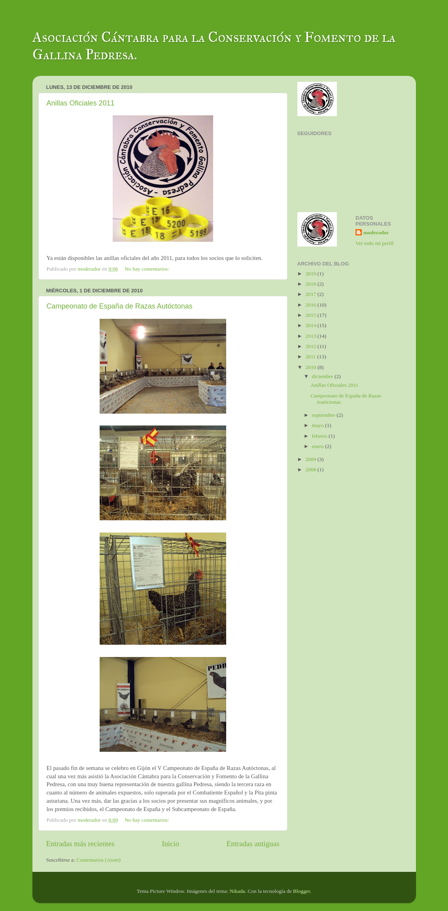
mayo (318, 425)
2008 (311, 469)
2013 (311, 336)
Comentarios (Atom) (98, 860)
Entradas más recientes (80, 843)
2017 (311, 294)
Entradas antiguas (253, 843)
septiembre (324, 415)
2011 (311, 357)
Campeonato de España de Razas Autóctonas (120, 306)
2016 (311, 305)
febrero (320, 436)
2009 (311, 459)
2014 (311, 325)
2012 (311, 346)
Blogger (301, 891)
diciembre (323, 376)
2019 (311, 274)
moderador (376, 232)
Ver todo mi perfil (374, 243)
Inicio (170, 843)
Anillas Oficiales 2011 (81, 103)
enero (318, 446)
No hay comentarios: (147, 269)
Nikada (237, 891)
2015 (311, 315)
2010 (311, 367)
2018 (311, 284)
